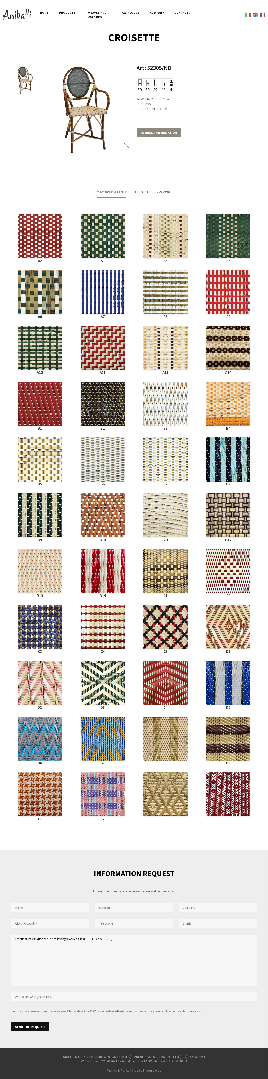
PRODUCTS (67, 12)
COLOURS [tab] (164, 191)
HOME (44, 12)
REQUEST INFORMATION (159, 132)
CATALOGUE (130, 12)
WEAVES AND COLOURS (97, 15)
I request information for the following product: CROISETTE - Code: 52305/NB (134, 960)
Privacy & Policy (118, 1070)
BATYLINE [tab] (141, 191)
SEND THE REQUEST (30, 1027)
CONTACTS (182, 12)
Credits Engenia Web (146, 1070)
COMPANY (157, 12)
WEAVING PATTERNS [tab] (111, 191)
